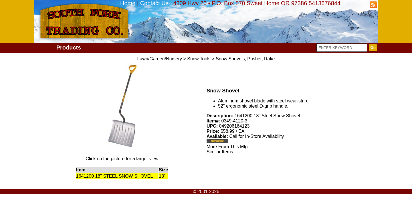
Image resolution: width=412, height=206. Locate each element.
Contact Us (154, 3)
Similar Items (220, 151)
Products (68, 47)
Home (127, 3)
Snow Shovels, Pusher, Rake (245, 58)
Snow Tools (199, 58)
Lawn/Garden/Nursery (159, 58)
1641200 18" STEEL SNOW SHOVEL (114, 176)
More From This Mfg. (228, 146)
